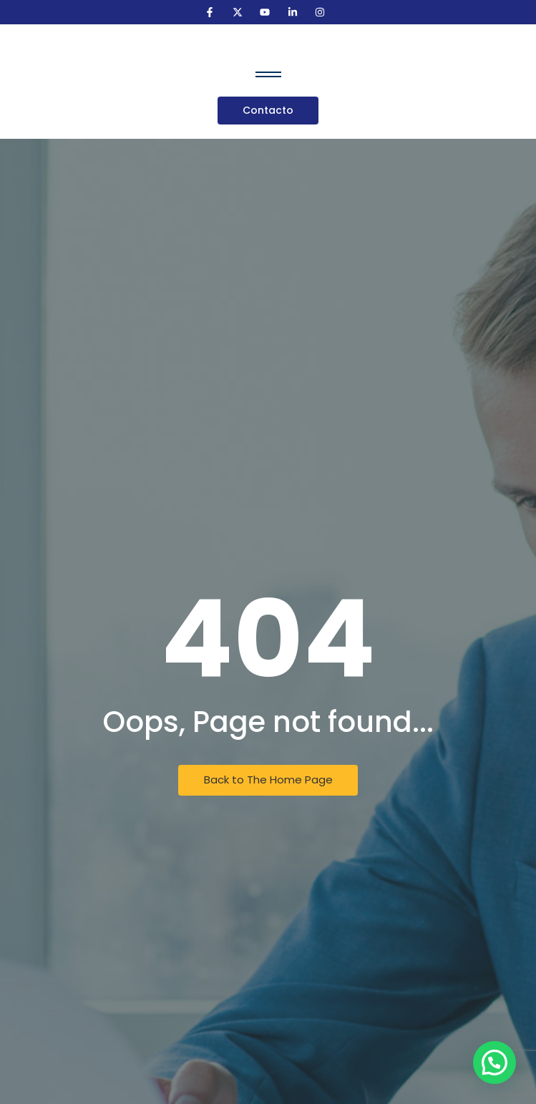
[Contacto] (268, 110)
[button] (494, 1062)
